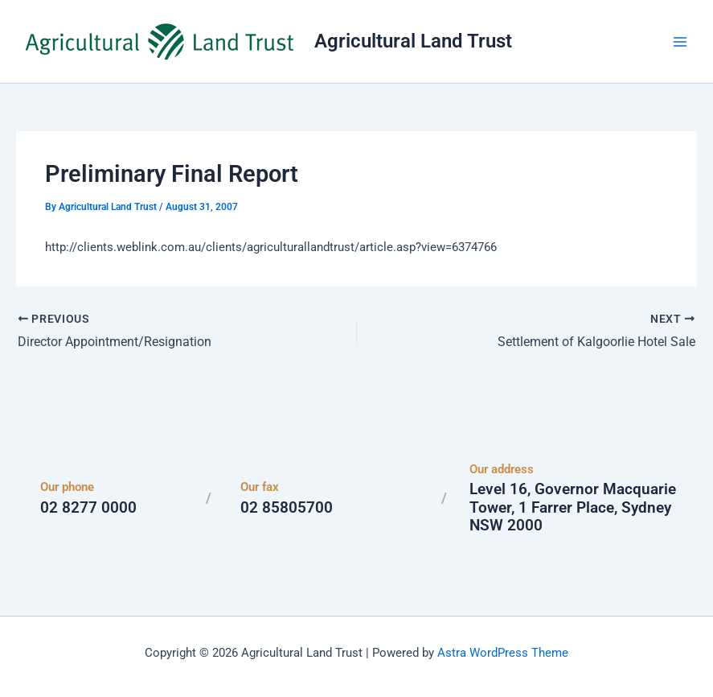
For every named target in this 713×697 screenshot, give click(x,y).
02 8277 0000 (88, 507)
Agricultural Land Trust (413, 41)
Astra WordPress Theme (502, 652)
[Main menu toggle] (680, 42)
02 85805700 (286, 507)
